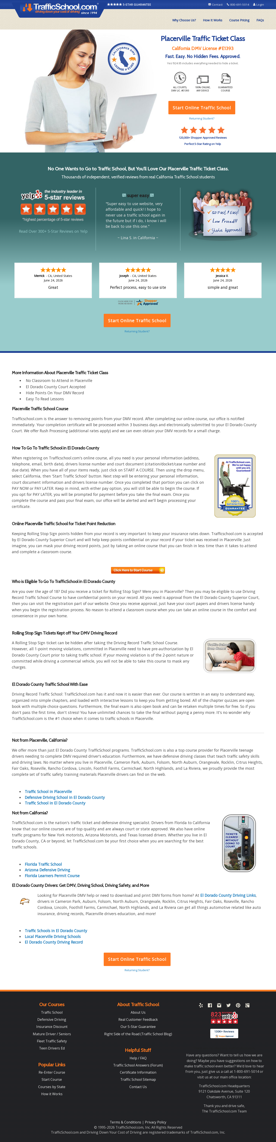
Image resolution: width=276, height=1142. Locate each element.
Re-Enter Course (52, 1072)
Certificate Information (138, 1072)
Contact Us (138, 1086)
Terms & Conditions (126, 1122)
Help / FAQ (138, 1058)
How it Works (52, 1094)
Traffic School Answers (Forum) (138, 1065)
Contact (216, 4)
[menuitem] (184, 20)
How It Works (212, 20)
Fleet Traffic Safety (52, 1041)
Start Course (52, 1079)
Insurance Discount (51, 1026)
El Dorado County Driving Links (228, 895)
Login (258, 4)
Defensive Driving (51, 1019)
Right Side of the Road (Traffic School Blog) (138, 1034)
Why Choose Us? (184, 20)
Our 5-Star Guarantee (138, 1026)
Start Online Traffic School (137, 959)
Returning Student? (137, 970)
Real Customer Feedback (138, 1019)
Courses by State (51, 1086)
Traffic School (52, 1012)
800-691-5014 (238, 4)
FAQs (260, 20)
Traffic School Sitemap (138, 1079)
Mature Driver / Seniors (52, 1034)
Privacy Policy (155, 1122)
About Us (138, 1012)
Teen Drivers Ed (52, 1048)
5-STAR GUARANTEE (129, 4)
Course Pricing (239, 20)
